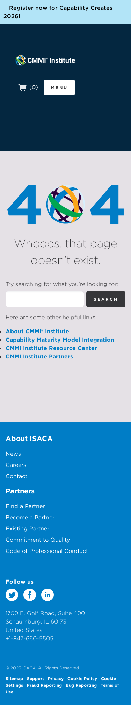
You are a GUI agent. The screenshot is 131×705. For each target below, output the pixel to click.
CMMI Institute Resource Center (51, 347)
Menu (59, 87)
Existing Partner (27, 528)
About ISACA (29, 438)
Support (35, 678)
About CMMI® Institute (37, 331)
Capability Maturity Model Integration (60, 339)
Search (106, 299)
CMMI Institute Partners (39, 356)
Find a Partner (25, 506)
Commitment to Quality (38, 539)
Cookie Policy (82, 678)
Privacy (56, 678)
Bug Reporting (81, 685)
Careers (16, 464)
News (13, 453)
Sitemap (14, 678)
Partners (20, 490)
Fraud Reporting (44, 685)
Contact (16, 475)
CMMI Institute (45, 60)
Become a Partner (30, 517)
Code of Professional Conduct (47, 550)
